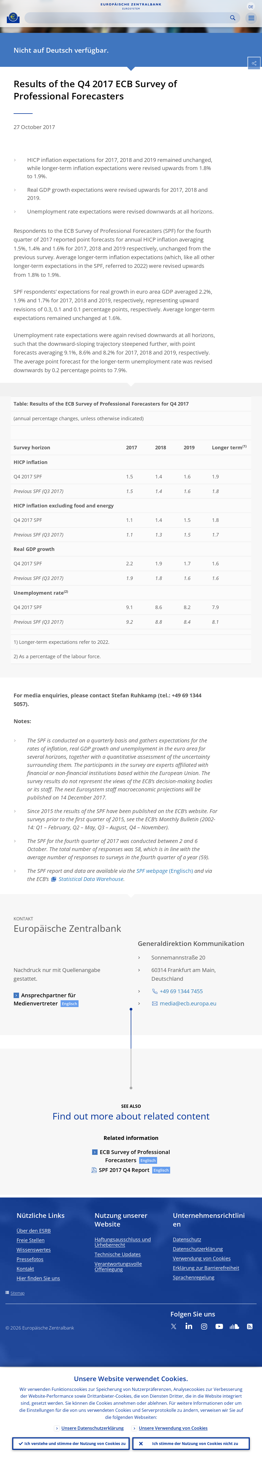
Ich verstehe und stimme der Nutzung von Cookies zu (75, 1443)
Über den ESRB (34, 1230)
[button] (251, 6)
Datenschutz (187, 1239)
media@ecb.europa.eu (188, 1003)
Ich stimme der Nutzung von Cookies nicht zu (195, 1443)
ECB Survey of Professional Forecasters (135, 1156)
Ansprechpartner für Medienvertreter (45, 999)
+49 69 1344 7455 (181, 991)
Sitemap (17, 1293)
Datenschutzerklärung (198, 1249)
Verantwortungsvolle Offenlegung (118, 1266)
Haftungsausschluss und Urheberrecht (123, 1242)
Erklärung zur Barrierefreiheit (206, 1268)
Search (232, 18)
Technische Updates (118, 1254)
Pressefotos (30, 1259)
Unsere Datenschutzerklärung (92, 1427)
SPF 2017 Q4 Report (124, 1170)
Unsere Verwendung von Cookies (173, 1427)
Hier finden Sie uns (38, 1278)
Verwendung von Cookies (202, 1258)
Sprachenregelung (193, 1277)
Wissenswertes (34, 1249)
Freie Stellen (31, 1240)
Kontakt (25, 1268)
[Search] (128, 18)
